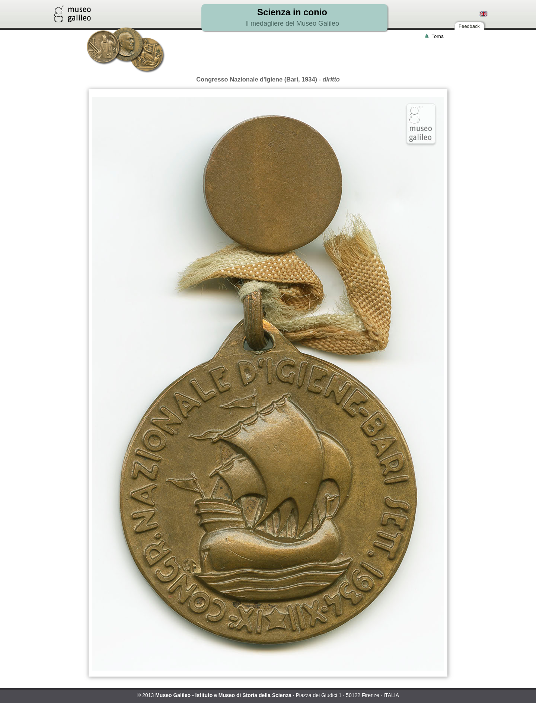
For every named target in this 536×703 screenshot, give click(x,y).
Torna (437, 36)
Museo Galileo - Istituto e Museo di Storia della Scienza (223, 695)
